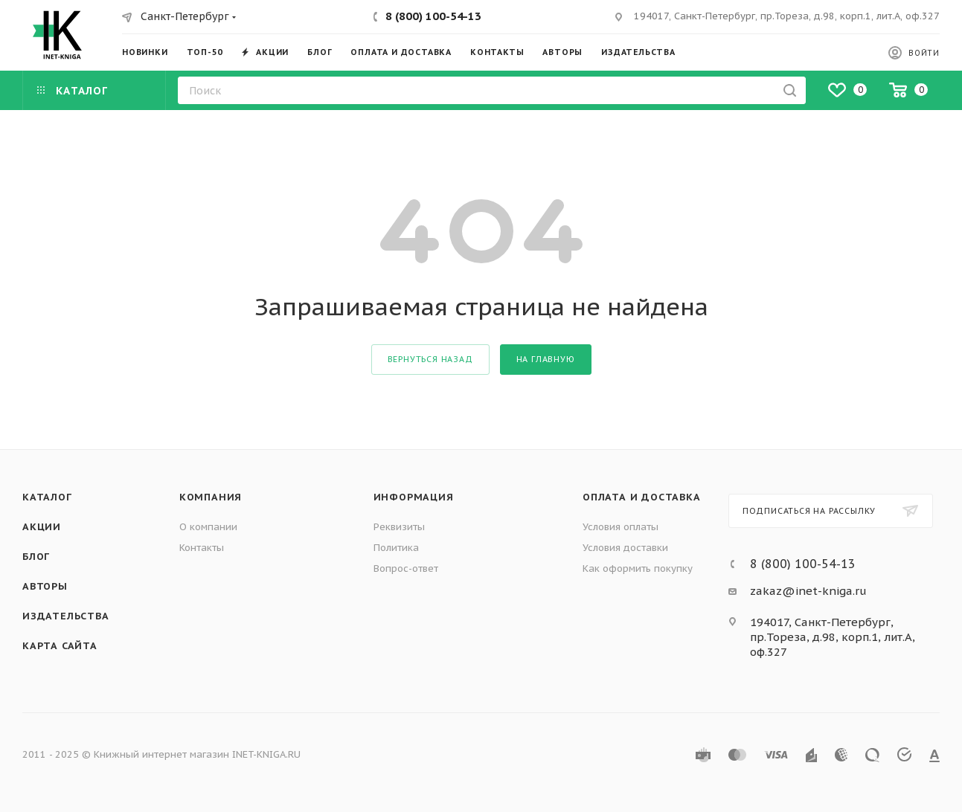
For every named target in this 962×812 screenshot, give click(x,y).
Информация (413, 497)
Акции (41, 527)
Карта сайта (59, 645)
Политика (396, 547)
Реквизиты (399, 527)
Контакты (201, 547)
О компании (208, 527)
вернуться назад (430, 359)
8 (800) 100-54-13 (433, 16)
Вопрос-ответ (405, 568)
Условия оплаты (620, 527)
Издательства (65, 616)
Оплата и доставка (642, 497)
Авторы (45, 586)
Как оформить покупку (638, 568)
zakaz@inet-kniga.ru (808, 591)
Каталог (47, 497)
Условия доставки (625, 547)
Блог (36, 556)
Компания (210, 497)
